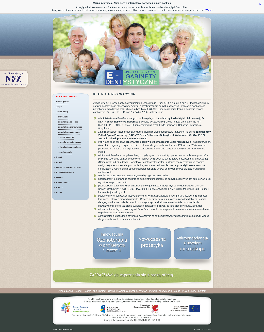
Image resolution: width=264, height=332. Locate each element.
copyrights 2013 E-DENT (202, 329)
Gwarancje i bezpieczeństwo (68, 167)
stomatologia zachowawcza (70, 127)
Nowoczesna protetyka (152, 247)
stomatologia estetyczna (68, 132)
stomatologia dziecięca (68, 122)
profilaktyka (63, 117)
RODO (59, 192)
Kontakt (59, 187)
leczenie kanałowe (66, 137)
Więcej (208, 10)
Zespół (59, 107)
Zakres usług (62, 112)
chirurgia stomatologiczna (69, 147)
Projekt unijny (62, 182)
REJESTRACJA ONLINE (66, 97)
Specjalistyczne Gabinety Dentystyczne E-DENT (132, 77)
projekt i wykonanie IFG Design (63, 329)
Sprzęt (59, 157)
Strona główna (62, 102)
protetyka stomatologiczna (69, 142)
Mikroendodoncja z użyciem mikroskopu (192, 247)
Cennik (59, 162)
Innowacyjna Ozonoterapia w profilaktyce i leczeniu (112, 247)
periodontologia (65, 152)
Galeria (59, 177)
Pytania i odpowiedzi (65, 172)
